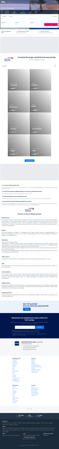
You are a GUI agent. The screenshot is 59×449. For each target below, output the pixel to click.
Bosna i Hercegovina (9, 428)
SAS (13, 389)
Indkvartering (14, 363)
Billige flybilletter (15, 359)
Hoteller (13, 366)
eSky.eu (23, 438)
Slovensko (45, 430)
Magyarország (5, 430)
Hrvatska (47, 428)
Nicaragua (51, 422)
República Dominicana (31, 422)
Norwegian (14, 391)
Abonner (39, 327)
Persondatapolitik (34, 392)
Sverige (40, 430)
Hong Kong (25, 435)
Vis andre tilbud (29, 160)
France (40, 428)
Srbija (33, 430)
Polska (26, 430)
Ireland (51, 428)
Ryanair (13, 386)
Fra (1, 18)
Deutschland (32, 428)
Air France (14, 402)
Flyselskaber (33, 363)
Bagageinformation (35, 371)
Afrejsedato (3, 22)
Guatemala (38, 422)
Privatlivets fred (34, 395)
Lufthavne (33, 368)
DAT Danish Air (15, 388)
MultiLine (33, 361)
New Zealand (45, 435)
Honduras (43, 422)
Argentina (4, 422)
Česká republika (22, 428)
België (3, 428)
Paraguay (16, 424)
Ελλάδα (43, 428)
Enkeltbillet (10, 16)
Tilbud (13, 372)
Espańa (36, 428)
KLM (13, 395)
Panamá (4, 424)
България (16, 428)
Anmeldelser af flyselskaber (36, 366)
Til (30, 18)
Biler (13, 368)
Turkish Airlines (15, 400)
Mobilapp (33, 359)
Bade (13, 369)
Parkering (14, 376)
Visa (13, 373)
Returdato (17, 22)
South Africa (17, 435)
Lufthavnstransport (16, 378)
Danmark (27, 428)
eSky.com (27, 438)
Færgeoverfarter (15, 371)
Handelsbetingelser (35, 389)
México (46, 422)
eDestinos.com (33, 438)
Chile (11, 422)
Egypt (3, 435)
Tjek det (27, 309)
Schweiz (52, 430)
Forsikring (14, 375)
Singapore (34, 435)
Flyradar (32, 362)
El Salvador (15, 422)
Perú (7, 424)
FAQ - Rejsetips (34, 372)
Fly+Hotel (14, 365)
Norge (18, 430)
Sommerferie (14, 362)
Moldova (10, 430)
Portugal (30, 430)
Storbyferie (14, 361)
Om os (32, 386)
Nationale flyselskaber (35, 365)
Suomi (48, 430)
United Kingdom (5, 431)
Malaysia (30, 435)
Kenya (6, 435)
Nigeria (13, 435)
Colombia (19, 422)
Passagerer (32, 22)
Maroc (9, 435)
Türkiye (38, 435)
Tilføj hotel (55, 16)
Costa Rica (24, 422)
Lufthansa (14, 392)
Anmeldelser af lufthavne (36, 369)
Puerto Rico (11, 424)
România (37, 430)
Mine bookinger (34, 391)
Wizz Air (13, 393)
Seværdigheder (15, 379)
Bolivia (8, 422)
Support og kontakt (35, 393)
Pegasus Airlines (15, 398)
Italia (54, 428)
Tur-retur (4, 16)
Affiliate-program (34, 388)
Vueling (13, 399)
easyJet (13, 396)
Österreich (22, 430)
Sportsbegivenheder (16, 380)
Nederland (15, 430)
